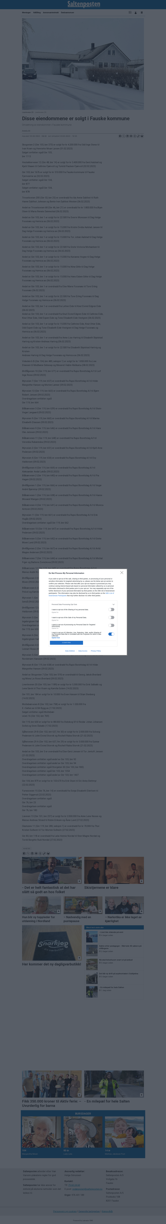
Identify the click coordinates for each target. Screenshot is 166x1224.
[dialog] (83, 612)
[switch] (111, 609)
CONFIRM (66, 643)
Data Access (82, 651)
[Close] (122, 573)
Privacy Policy (96, 651)
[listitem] (83, 604)
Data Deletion (70, 651)
